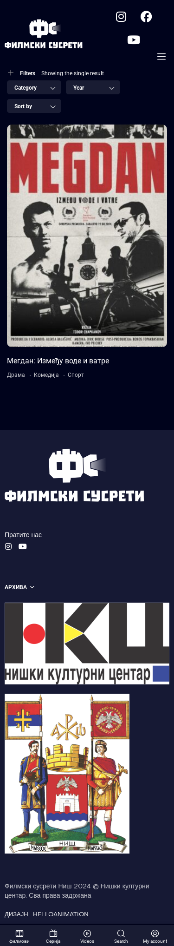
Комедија (46, 377)
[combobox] (34, 89)
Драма (16, 377)
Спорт (76, 377)
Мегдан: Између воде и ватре (58, 362)
